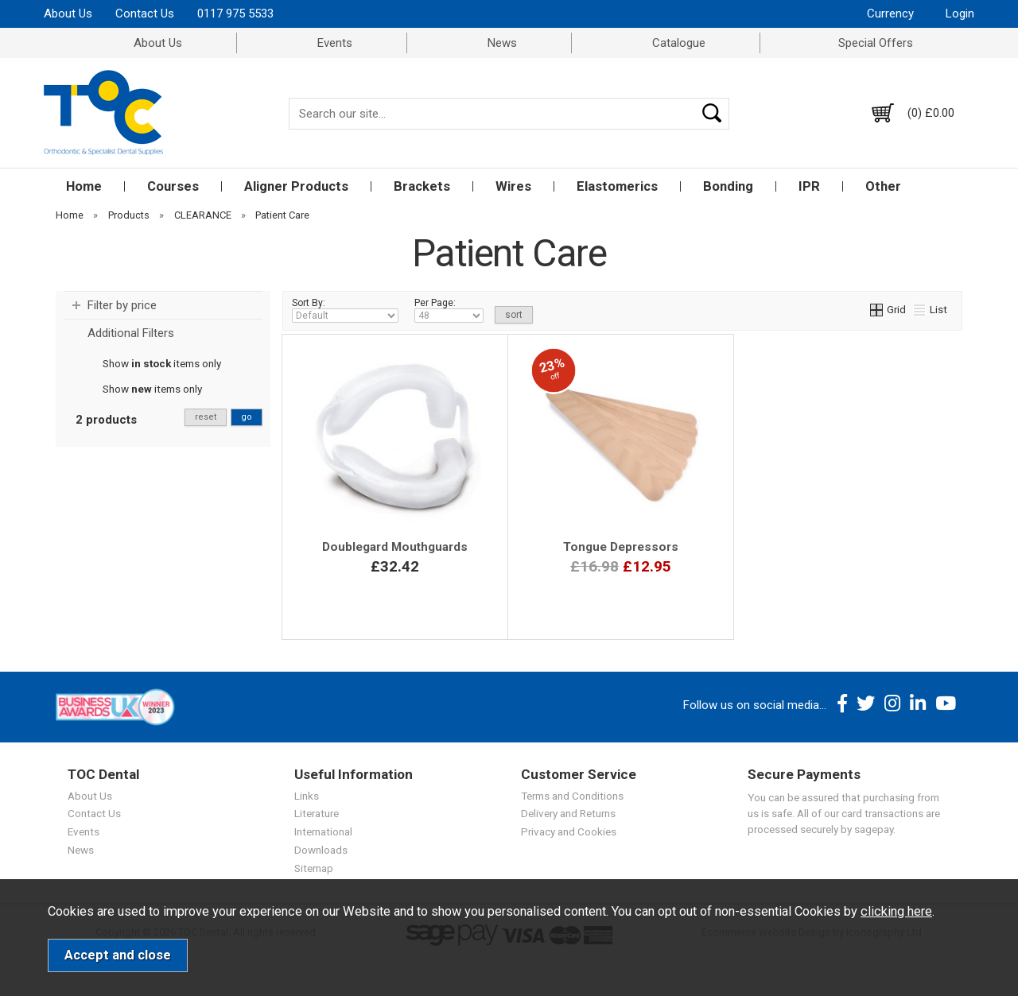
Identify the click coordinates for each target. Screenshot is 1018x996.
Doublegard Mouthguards (395, 547)
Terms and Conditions (572, 795)
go (246, 417)
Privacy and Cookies (568, 831)
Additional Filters (130, 333)
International (323, 831)
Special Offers (875, 43)
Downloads (321, 849)
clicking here (896, 911)
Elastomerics (617, 186)
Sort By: (345, 310)
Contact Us (144, 13)
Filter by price (122, 305)
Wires (513, 186)
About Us (68, 13)
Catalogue (678, 43)
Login (960, 13)
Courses (173, 186)
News (502, 43)
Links (306, 795)
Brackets (422, 186)
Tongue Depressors (620, 547)
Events (334, 43)
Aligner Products (296, 186)
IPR (809, 186)
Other (883, 186)
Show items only (162, 363)
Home (84, 186)
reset (205, 417)
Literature (316, 813)
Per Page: (449, 310)
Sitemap (313, 868)
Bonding (728, 186)
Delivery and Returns (568, 813)
